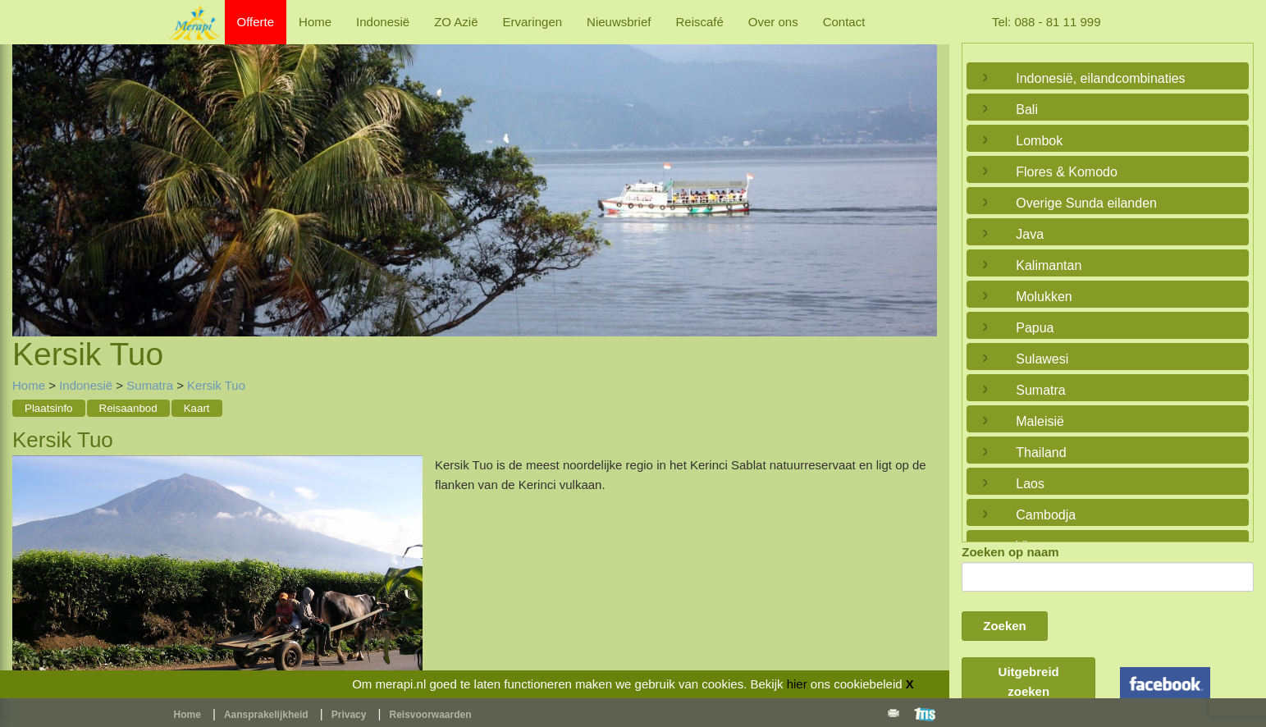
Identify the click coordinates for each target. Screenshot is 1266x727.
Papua (1034, 328)
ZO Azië (456, 22)
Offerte (256, 22)
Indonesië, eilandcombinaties (1100, 78)
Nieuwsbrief (619, 22)
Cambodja (1046, 515)
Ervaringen (533, 22)
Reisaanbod (128, 408)
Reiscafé (699, 22)
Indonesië (382, 22)
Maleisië (1040, 421)
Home (315, 22)
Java (1030, 234)
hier (797, 684)
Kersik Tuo (216, 385)
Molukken (1044, 297)
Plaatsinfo (49, 408)
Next (920, 170)
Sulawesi (1042, 359)
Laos (1030, 484)
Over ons (773, 22)
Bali (1027, 110)
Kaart (197, 408)
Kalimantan (1048, 265)
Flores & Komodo (1066, 172)
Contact (844, 22)
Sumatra (149, 385)
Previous (28, 170)
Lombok (1039, 141)
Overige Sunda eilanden (1086, 203)
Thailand (1041, 453)
